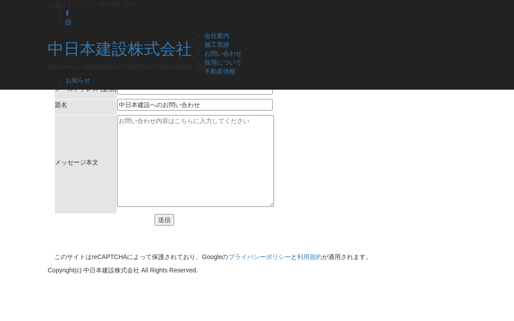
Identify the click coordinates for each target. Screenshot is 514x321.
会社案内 (216, 35)
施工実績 (216, 44)
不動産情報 (220, 71)
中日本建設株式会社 (120, 49)
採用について (223, 62)
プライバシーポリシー (259, 256)
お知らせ (77, 80)
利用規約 (309, 256)
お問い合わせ (223, 53)
